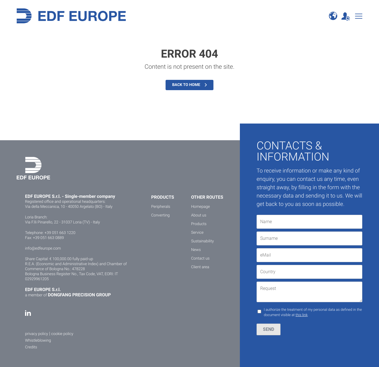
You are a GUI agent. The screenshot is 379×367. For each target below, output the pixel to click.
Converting (160, 215)
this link (301, 315)
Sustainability (202, 241)
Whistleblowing (38, 340)
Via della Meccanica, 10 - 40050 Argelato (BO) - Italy (68, 207)
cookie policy (62, 334)
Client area (200, 267)
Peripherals (160, 207)
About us (198, 215)
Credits (31, 347)
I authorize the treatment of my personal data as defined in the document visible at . (313, 312)
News (196, 250)
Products (198, 224)
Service (197, 232)
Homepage (200, 207)
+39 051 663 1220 (60, 233)
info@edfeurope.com (43, 248)
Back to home (189, 85)
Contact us (200, 258)
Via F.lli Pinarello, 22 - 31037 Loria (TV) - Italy (62, 222)
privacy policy (36, 334)
